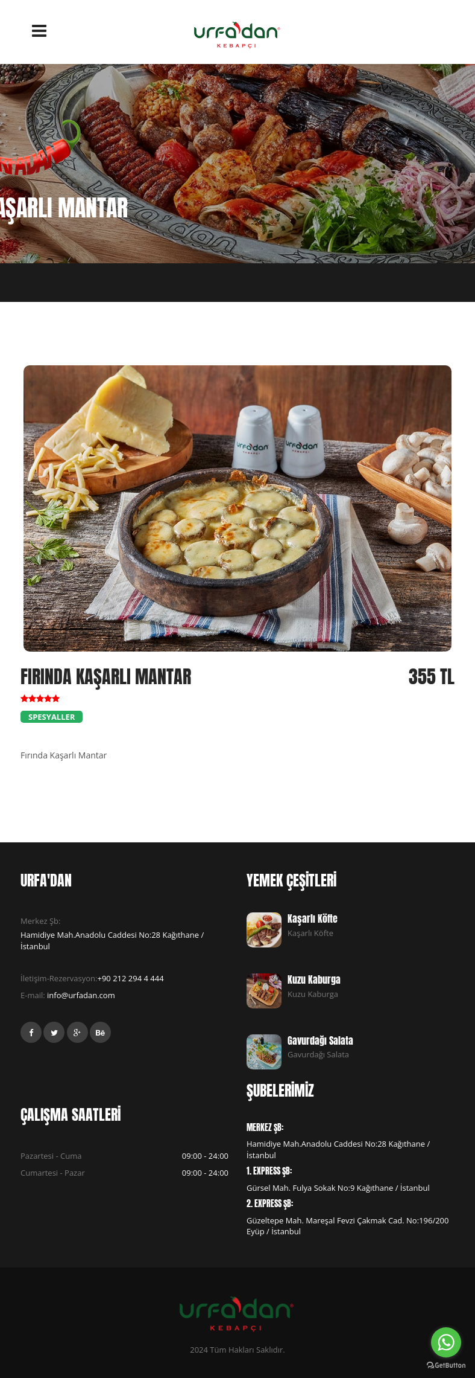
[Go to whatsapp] (446, 1342)
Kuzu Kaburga (314, 979)
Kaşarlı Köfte (313, 918)
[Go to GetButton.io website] (446, 1366)
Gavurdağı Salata (320, 1040)
